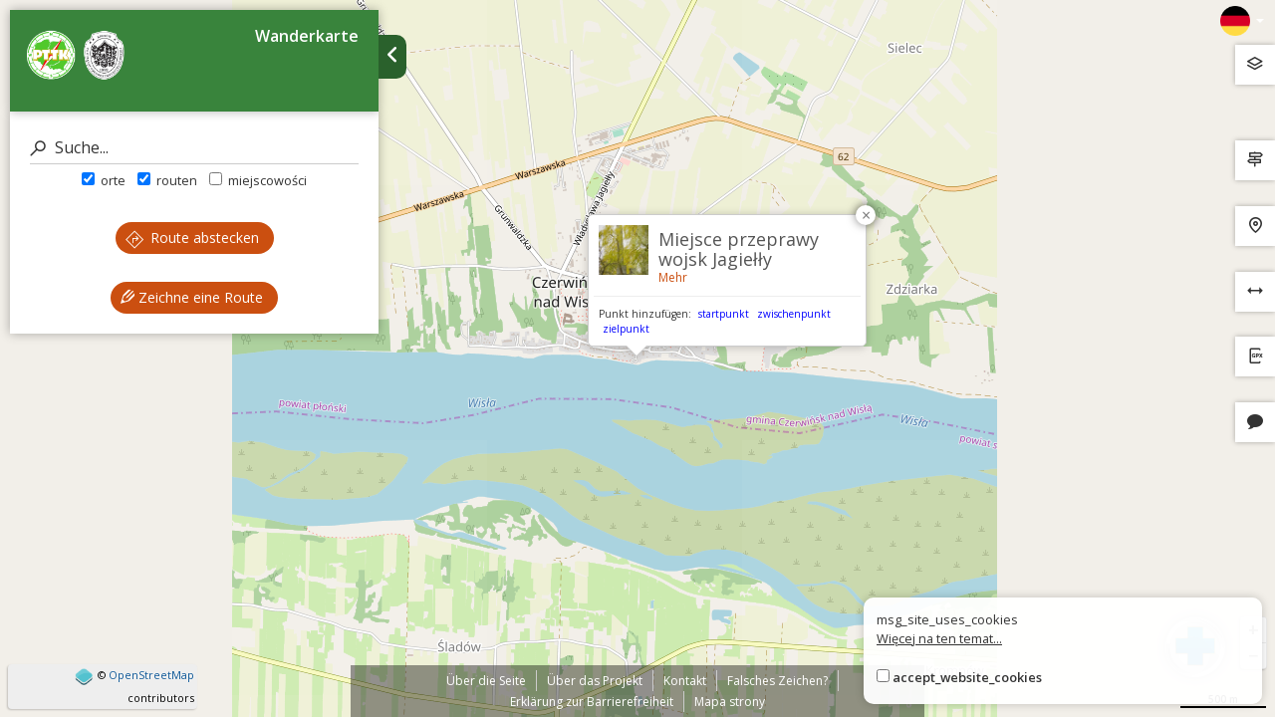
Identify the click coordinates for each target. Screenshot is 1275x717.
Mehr (672, 277)
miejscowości (258, 180)
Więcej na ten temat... (939, 638)
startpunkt (723, 314)
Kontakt (684, 680)
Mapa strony (729, 701)
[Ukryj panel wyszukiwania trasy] (392, 57)
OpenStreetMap (151, 674)
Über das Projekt (594, 680)
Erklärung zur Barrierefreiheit (591, 701)
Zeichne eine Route (192, 297)
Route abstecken (192, 237)
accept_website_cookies (967, 677)
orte (104, 180)
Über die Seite (486, 680)
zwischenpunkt (794, 314)
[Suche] (194, 147)
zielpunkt (626, 329)
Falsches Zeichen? (777, 680)
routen (167, 180)
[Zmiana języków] (1242, 21)
